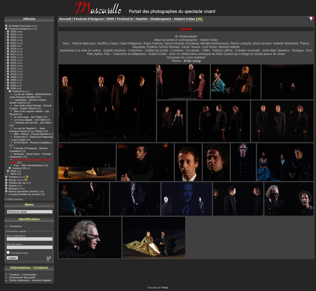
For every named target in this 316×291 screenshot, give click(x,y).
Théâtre (13, 176)
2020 (13, 45)
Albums (29, 19)
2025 (13, 31)
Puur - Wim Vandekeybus (28, 165)
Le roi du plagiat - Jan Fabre (30, 119)
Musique (13, 188)
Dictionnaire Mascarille (22, 277)
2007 (13, 82)
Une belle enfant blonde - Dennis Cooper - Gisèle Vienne (30, 107)
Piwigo (165, 287)
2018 (13, 51)
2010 (13, 74)
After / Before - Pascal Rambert (32, 133)
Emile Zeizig (192, 61)
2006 (13, 85)
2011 (13, 71)
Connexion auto (17, 252)
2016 (13, 57)
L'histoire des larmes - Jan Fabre (32, 122)
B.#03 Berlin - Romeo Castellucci (33, 142)
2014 (13, 62)
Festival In (18, 91)
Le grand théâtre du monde (24, 194)
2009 (13, 77)
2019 (13, 48)
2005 (13, 88)
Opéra (12, 185)
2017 (13, 54)
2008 (13, 79)
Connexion (15, 226)
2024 (13, 34)
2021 (13, 42)
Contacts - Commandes (23, 274)
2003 (13, 173)
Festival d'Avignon (19, 28)
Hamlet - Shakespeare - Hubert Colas (165, 19)
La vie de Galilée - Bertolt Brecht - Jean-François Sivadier (31, 95)
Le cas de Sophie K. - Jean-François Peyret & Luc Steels (27, 129)
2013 (13, 65)
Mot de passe (14, 244)
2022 (13, 40)
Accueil (65, 19)
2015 (13, 59)
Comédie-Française (20, 25)
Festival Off (18, 168)
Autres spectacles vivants (23, 191)
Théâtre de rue (17, 182)
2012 (13, 68)
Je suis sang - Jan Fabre (28, 116)
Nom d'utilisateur (16, 235)
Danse (12, 179)
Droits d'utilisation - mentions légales (30, 280)
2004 (13, 170)
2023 (13, 37)
